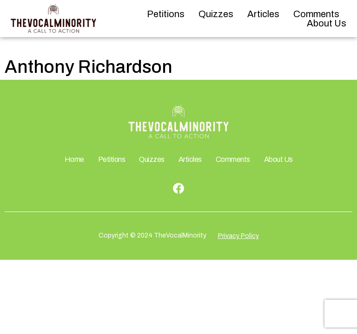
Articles (263, 14)
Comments (316, 14)
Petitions (166, 14)
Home (74, 159)
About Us (326, 23)
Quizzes (215, 14)
